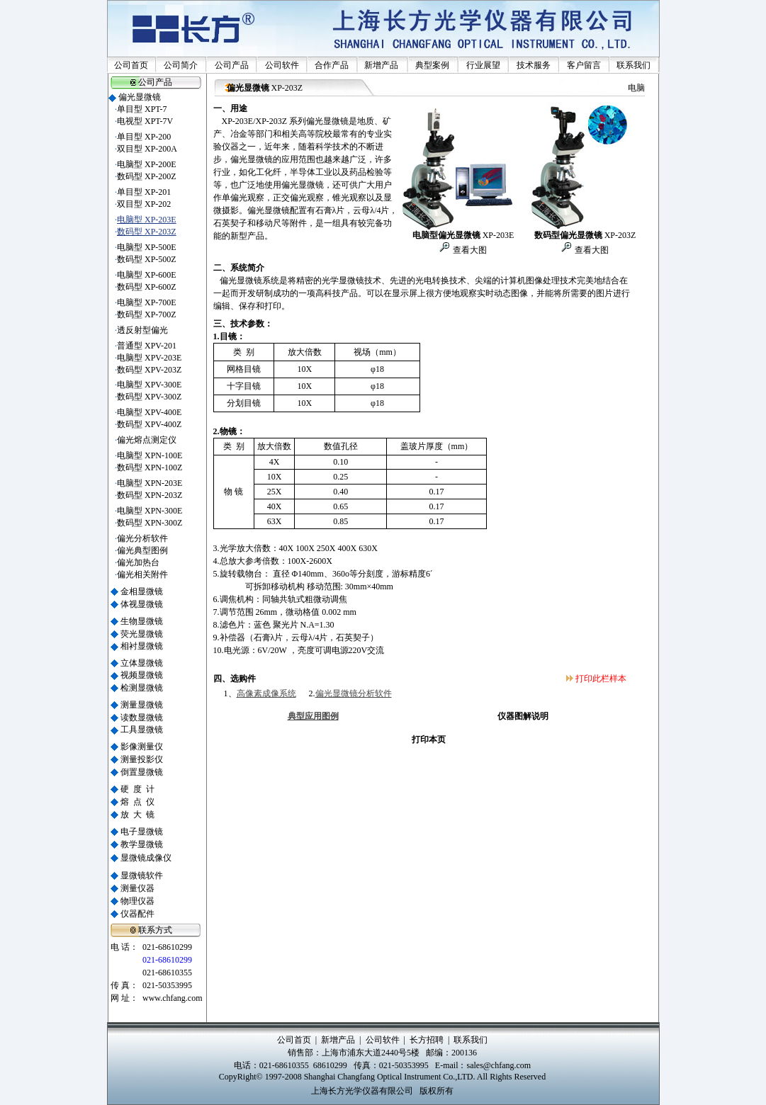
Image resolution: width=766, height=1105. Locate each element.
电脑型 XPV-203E (149, 358)
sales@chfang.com (498, 1065)
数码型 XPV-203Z (149, 370)
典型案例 (432, 65)
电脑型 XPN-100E (149, 455)
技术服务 (534, 65)
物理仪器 (137, 901)
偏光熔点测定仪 (146, 440)
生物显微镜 (141, 621)
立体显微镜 (141, 663)
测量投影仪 (141, 759)
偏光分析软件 (142, 538)
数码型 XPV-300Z (149, 397)
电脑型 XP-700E (146, 302)
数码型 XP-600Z (146, 287)
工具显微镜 (141, 730)
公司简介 (181, 65)
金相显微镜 (141, 591)
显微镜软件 (141, 875)
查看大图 (469, 250)
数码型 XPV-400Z (149, 424)
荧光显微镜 (141, 634)
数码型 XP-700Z (146, 314)
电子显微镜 (141, 832)
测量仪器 (137, 888)
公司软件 (282, 65)
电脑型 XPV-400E (149, 412)
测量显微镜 (141, 705)
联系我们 (633, 65)
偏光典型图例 (142, 550)
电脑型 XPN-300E (149, 511)
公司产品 (232, 65)
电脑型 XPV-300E (149, 385)
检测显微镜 (141, 688)
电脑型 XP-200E (146, 164)
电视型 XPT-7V (145, 121)
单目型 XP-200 (144, 137)
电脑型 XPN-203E (149, 483)
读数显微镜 (141, 717)
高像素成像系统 (266, 693)
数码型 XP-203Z (146, 232)
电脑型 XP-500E (146, 247)
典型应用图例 (313, 716)
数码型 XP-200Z (146, 176)
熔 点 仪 (137, 802)
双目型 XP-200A (147, 149)
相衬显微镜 (141, 646)
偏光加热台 (138, 562)
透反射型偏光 (142, 330)
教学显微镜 (141, 844)
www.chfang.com (172, 998)
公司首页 (131, 65)
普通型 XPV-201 (146, 346)
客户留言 (584, 65)
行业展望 (483, 65)
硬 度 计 (137, 789)
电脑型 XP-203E (146, 220)
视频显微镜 (141, 675)
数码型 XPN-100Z (149, 467)
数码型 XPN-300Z (149, 523)
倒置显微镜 (141, 772)
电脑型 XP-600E (146, 275)
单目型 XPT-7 (142, 109)
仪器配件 (137, 914)
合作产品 (332, 65)
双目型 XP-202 (144, 204)
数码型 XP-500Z (146, 259)
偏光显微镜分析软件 (353, 693)
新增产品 (381, 65)
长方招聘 (427, 1040)
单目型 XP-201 (144, 192)
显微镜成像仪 (145, 858)
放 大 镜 (137, 815)
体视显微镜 (141, 604)
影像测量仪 (141, 747)
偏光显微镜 (139, 97)
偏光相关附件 (142, 574)
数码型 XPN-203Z (149, 495)
